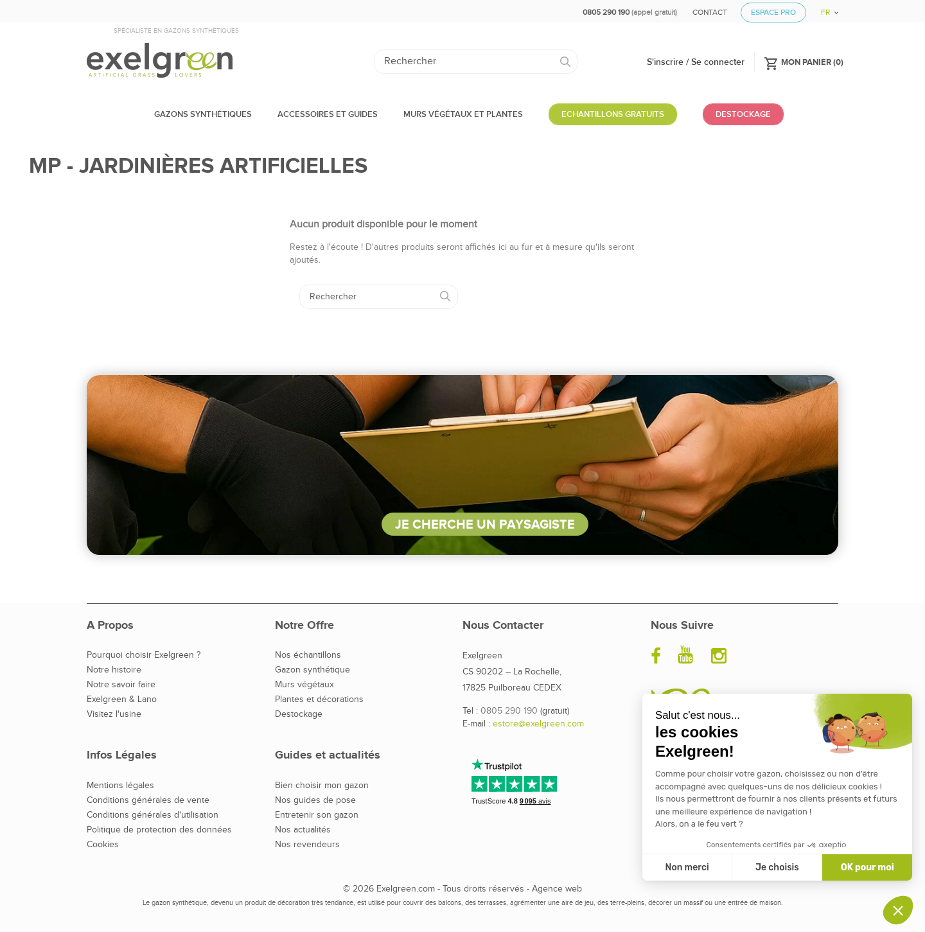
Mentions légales (120, 785)
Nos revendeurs (307, 845)
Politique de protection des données (159, 830)
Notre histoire (114, 670)
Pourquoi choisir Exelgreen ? (143, 655)
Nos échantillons (308, 655)
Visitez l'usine (114, 714)
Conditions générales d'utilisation (152, 815)
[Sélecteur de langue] (825, 8)
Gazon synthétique (312, 670)
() (803, 61)
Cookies (103, 845)
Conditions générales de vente (148, 800)
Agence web (557, 889)
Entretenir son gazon (316, 815)
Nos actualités (303, 830)
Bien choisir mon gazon (322, 785)
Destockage (298, 714)
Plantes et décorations (319, 699)
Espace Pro (773, 12)
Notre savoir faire (121, 685)
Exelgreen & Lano (122, 699)
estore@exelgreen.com (538, 724)
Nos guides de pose (315, 800)
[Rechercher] (475, 61)
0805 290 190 (509, 711)
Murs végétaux (304, 685)
